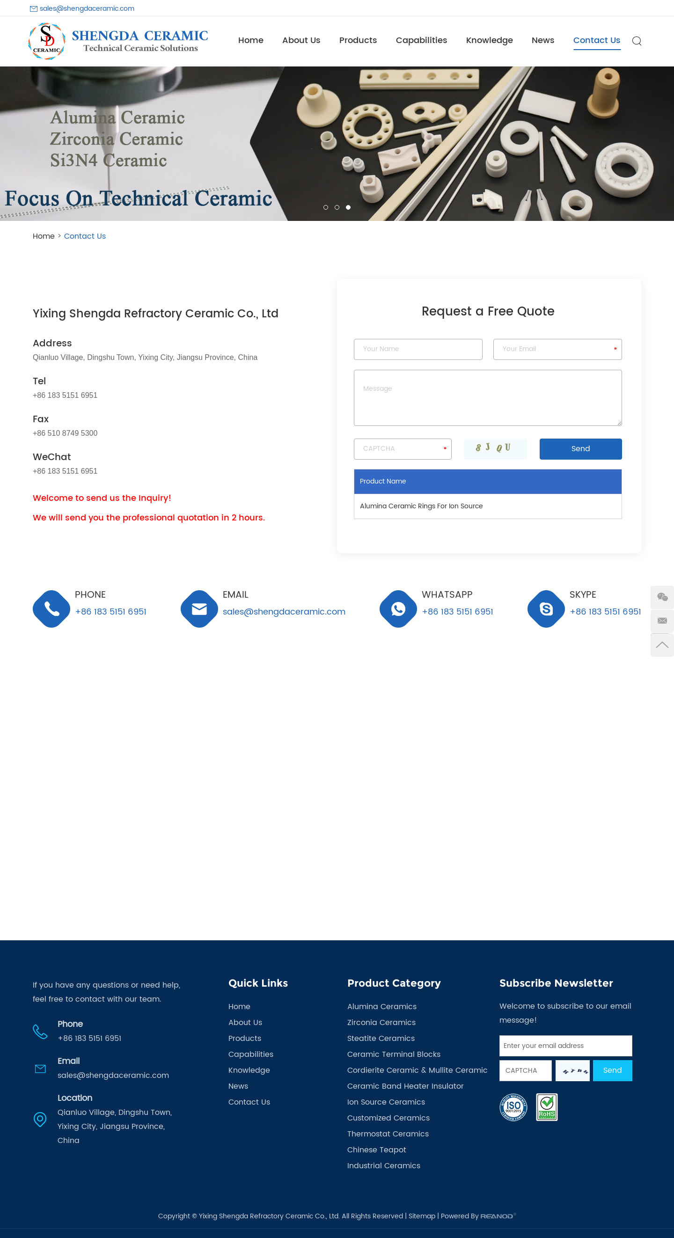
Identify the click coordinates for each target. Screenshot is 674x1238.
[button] (14, 143)
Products (358, 40)
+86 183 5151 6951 (457, 611)
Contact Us (597, 40)
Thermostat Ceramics (388, 1134)
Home (251, 40)
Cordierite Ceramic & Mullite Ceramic (417, 1070)
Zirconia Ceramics (381, 1023)
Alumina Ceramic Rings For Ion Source (421, 506)
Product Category (394, 983)
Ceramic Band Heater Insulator (405, 1086)
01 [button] (325, 207)
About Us (301, 40)
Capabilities (421, 40)
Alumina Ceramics (382, 1007)
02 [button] (337, 207)
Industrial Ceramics (383, 1166)
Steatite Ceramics (381, 1039)
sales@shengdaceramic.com (87, 8)
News (543, 40)
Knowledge (489, 40)
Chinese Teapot (376, 1150)
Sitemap (422, 1216)
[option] (337, 143)
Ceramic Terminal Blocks (393, 1054)
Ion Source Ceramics (386, 1102)
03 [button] (348, 207)
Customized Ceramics (388, 1118)
